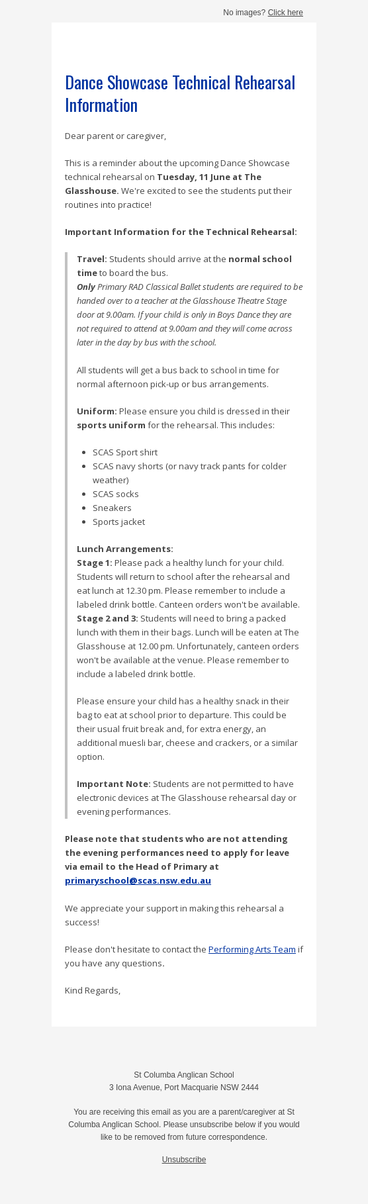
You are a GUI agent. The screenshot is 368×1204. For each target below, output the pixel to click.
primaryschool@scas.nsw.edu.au (138, 880)
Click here (285, 12)
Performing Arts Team (252, 949)
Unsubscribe (184, 1159)
